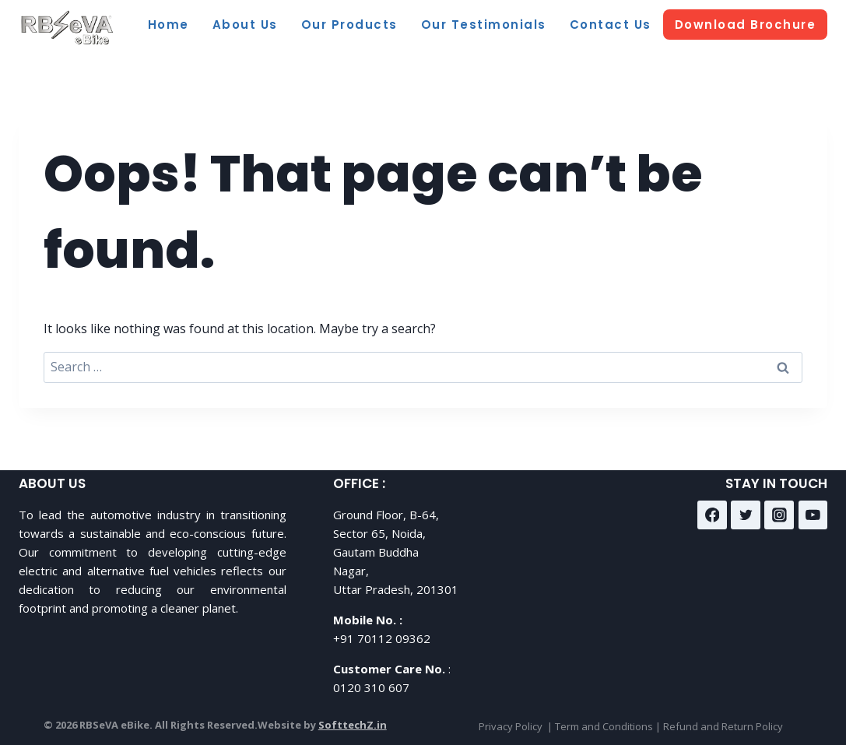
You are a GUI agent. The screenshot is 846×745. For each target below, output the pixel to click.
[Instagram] (779, 515)
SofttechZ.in (352, 725)
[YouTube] (813, 515)
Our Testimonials (483, 24)
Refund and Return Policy (723, 726)
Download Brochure (745, 24)
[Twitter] (745, 515)
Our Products (349, 24)
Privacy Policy (510, 726)
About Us (245, 24)
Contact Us (610, 24)
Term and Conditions (604, 726)
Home (168, 24)
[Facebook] (712, 515)
